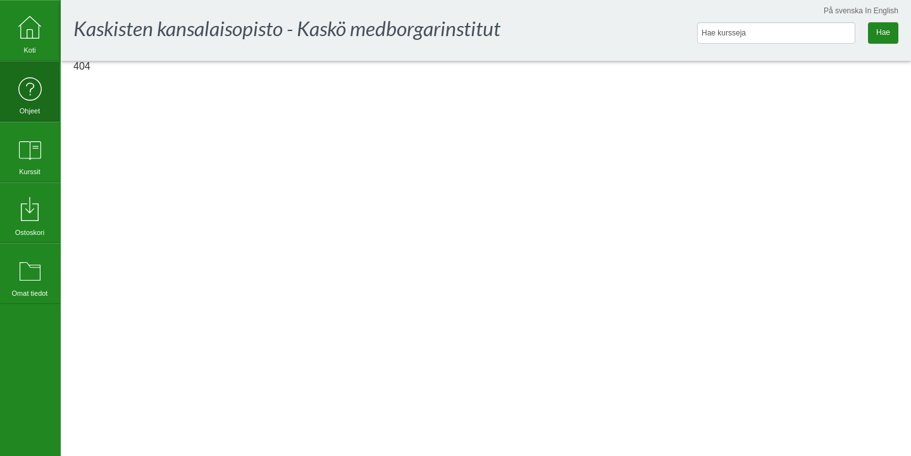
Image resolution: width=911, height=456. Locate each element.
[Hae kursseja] (776, 33)
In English (881, 10)
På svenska (843, 10)
